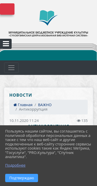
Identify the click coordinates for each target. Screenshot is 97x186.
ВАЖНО (44, 104)
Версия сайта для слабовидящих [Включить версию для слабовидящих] (7, 9)
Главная (23, 104)
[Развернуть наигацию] (11, 68)
